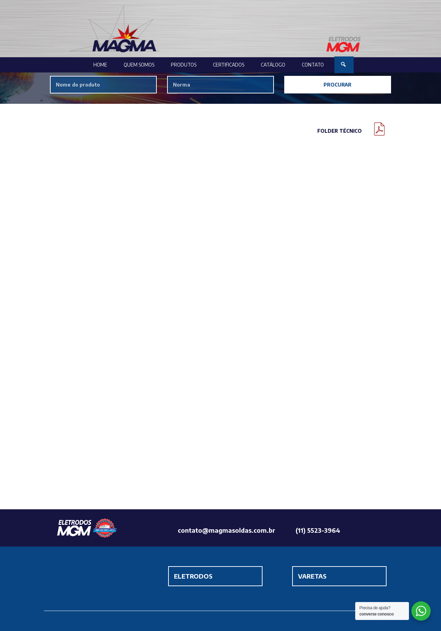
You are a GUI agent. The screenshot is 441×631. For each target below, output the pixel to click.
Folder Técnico (339, 131)
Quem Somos (139, 65)
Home (100, 65)
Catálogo (273, 65)
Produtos (183, 65)
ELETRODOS (193, 576)
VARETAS (312, 576)
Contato (313, 65)
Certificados (228, 65)
